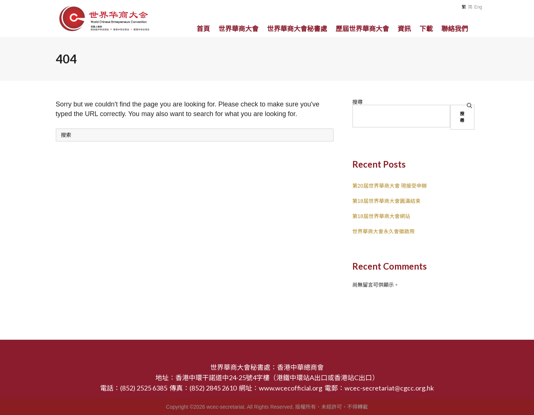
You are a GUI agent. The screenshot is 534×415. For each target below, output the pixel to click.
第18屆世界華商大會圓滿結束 (386, 201)
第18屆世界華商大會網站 (381, 216)
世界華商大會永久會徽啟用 (383, 231)
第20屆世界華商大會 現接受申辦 (389, 186)
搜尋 (357, 102)
